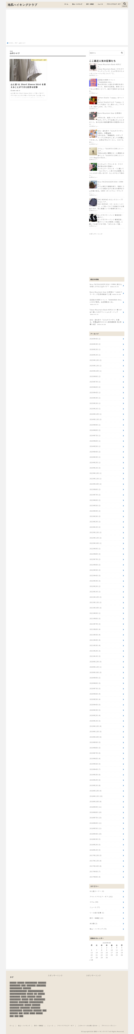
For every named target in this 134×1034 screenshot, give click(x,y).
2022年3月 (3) (95, 580)
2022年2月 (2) (95, 586)
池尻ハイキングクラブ (22, 4)
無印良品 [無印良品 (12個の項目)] (39, 1013)
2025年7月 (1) (95, 381)
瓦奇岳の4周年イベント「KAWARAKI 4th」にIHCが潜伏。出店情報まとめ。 (106, 302)
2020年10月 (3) (96, 672)
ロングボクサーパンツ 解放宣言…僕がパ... (110, 216)
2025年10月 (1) (96, 371)
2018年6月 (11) (96, 822)
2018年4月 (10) (96, 833)
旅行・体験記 (90, 4)
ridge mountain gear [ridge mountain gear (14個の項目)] (35, 990)
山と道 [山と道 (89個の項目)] (26, 1013)
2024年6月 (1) (95, 441)
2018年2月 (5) (95, 844)
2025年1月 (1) (95, 408)
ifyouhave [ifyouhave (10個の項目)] (42, 982)
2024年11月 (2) (96, 419)
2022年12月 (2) (96, 532)
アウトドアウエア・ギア (114, 4)
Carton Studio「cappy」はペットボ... (111, 98)
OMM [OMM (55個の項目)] (23, 985)
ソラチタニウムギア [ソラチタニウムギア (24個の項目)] (36, 1002)
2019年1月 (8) (95, 785)
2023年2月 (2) (95, 521)
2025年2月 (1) (95, 403)
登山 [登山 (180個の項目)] (11, 1015)
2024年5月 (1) (95, 446)
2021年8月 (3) (95, 618)
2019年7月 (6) (95, 752)
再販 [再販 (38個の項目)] (44, 1010)
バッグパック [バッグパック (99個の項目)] (14, 1007)
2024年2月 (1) (95, 462)
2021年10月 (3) (96, 607)
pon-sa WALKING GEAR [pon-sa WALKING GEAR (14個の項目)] (18, 990)
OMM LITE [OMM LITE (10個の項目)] (26, 988)
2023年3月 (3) (95, 516)
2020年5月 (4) (95, 699)
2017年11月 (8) (96, 860)
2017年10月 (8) (96, 865)
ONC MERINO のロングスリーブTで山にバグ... (110, 200)
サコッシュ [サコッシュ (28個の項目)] (13, 1002)
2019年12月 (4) (96, 726)
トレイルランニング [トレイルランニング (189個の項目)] (16, 1004)
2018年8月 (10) (96, 812)
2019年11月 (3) (96, 731)
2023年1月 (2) (95, 527)
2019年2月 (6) (95, 779)
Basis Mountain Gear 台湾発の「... (110, 114)
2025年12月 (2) (96, 360)
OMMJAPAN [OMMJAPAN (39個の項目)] (31, 985)
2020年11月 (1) (96, 666)
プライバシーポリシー (109, 1025)
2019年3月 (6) (95, 774)
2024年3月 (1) (95, 457)
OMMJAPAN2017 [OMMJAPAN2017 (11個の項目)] (16, 988)
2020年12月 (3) (96, 661)
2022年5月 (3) (95, 570)
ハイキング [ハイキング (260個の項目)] (36, 1004)
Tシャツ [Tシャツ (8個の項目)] (30, 993)
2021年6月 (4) (95, 629)
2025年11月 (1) (96, 365)
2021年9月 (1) (95, 613)
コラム (94, 901)
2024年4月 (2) (95, 451)
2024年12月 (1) (96, 414)
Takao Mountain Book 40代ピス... (109, 65)
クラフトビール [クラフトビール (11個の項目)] (39, 999)
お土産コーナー (97, 890)
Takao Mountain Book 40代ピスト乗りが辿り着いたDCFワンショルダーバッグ (106, 311)
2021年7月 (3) (95, 623)
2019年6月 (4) (95, 758)
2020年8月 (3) (95, 683)
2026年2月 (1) (95, 349)
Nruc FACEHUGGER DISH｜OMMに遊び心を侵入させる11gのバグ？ (106, 285)
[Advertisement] (67, 26)
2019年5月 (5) (95, 763)
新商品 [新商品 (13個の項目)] (32, 1013)
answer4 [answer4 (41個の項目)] (21, 982)
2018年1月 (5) (95, 849)
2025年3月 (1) (95, 398)
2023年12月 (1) (96, 473)
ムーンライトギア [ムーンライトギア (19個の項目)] (16, 1010)
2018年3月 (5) (95, 838)
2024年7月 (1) (95, 435)
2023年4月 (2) (95, 510)
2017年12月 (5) (96, 855)
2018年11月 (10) (96, 795)
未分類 (93, 923)
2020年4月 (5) (95, 704)
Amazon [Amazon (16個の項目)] (13, 982)
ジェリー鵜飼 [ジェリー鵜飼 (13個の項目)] (23, 1002)
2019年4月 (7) (95, 769)
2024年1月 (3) (95, 467)
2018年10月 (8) (96, 801)
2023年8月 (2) (95, 489)
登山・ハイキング (77, 4)
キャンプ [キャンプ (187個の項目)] (25, 999)
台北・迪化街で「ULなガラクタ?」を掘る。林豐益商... (111, 132)
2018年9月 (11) (96, 806)
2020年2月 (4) (95, 715)
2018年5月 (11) (96, 828)
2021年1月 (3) (95, 656)
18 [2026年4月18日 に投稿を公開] (117, 952)
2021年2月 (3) (95, 650)
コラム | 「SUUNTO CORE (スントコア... (111, 149)
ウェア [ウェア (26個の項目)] (39, 996)
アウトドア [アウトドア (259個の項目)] (31, 996)
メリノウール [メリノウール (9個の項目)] (28, 1010)
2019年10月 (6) (96, 736)
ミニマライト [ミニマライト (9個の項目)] (35, 1007)
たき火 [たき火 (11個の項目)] (24, 996)
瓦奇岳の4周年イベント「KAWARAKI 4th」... (106, 81)
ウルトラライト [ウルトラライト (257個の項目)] (15, 999)
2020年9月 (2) (95, 677)
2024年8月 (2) (95, 430)
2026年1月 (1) (95, 355)
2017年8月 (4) (95, 876)
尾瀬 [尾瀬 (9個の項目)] (20, 1013)
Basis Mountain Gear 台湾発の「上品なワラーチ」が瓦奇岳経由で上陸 (106, 293)
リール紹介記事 (97, 912)
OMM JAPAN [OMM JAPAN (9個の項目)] (41, 985)
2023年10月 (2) (96, 484)
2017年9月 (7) (95, 871)
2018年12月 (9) (96, 790)
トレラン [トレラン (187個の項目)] (28, 1004)
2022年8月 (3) (95, 553)
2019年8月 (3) (95, 747)
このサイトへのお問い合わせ (88, 1025)
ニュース (100, 4)
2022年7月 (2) (95, 559)
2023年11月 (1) (96, 478)
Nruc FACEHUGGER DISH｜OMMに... (110, 183)
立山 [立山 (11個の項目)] (16, 1015)
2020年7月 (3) (95, 688)
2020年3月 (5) (95, 709)
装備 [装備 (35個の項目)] (21, 1015)
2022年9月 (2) (95, 548)
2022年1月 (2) (95, 591)
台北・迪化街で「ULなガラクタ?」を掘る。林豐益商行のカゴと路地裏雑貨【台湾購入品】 (105, 322)
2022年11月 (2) (96, 537)
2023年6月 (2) (95, 500)
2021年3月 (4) (95, 645)
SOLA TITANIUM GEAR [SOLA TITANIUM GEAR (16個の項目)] (18, 993)
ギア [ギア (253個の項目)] (31, 999)
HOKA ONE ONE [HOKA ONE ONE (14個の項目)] (31, 982)
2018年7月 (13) (96, 817)
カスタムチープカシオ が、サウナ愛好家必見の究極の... (110, 165)
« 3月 (91, 959)
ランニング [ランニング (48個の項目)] (37, 1010)
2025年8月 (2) (95, 376)
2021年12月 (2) (96, 596)
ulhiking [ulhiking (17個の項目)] (41, 993)
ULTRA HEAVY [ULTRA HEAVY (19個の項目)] (15, 996)
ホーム (66, 4)
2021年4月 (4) (95, 640)
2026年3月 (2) (95, 344)
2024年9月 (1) (95, 424)
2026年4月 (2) (95, 338)
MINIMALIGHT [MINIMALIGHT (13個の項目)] (15, 985)
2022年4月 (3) (95, 575)
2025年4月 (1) (95, 392)
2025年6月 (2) (95, 387)
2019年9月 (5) (95, 742)
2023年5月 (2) (95, 505)
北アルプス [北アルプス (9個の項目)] (13, 1013)
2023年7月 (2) (95, 494)
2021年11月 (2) (96, 602)
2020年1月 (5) (95, 720)
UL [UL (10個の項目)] (35, 993)
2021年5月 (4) (95, 634)
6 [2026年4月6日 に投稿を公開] (91, 949)
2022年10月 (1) (96, 543)
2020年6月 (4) (95, 693)
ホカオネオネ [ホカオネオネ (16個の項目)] (25, 1007)
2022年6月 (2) (95, 564)
